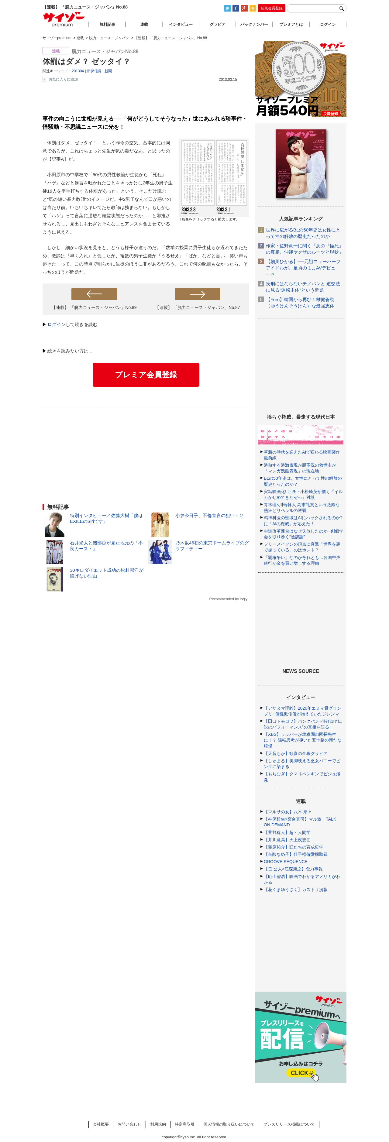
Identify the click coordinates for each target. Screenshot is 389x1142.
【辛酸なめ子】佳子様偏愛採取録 (296, 854)
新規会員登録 (272, 8)
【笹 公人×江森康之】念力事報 (293, 868)
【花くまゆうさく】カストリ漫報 (296, 889)
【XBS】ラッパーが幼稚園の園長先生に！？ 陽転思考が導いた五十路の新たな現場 (303, 740)
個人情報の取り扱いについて (229, 1124)
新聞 (108, 71)
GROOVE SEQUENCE (286, 861)
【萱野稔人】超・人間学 (287, 832)
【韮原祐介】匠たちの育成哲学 (293, 847)
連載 (144, 24)
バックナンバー (254, 24)
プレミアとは (291, 24)
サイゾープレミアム (64, 19)
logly (243, 599)
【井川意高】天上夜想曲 (287, 839)
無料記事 (107, 24)
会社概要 (101, 1124)
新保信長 (94, 71)
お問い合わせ (129, 1124)
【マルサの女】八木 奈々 (288, 811)
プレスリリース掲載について (289, 1124)
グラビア (217, 24)
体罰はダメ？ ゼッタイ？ (86, 61)
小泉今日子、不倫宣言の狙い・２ (209, 515)
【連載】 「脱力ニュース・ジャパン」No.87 (197, 307)
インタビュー (181, 24)
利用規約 (158, 1124)
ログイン (56, 324)
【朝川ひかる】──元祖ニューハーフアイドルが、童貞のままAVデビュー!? (303, 268)
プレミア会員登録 (146, 374)
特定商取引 (184, 1124)
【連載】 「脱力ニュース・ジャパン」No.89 (94, 307)
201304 (78, 71)
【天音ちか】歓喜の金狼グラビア (296, 753)
